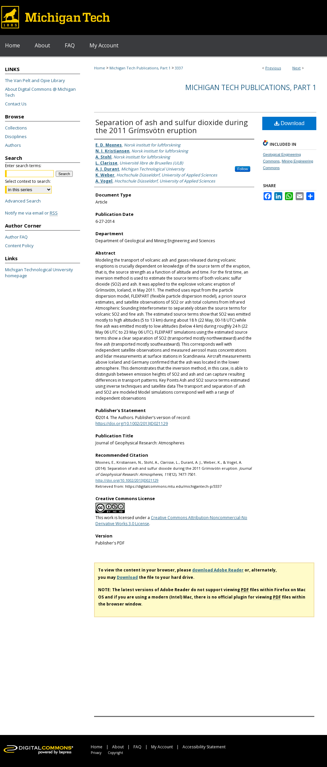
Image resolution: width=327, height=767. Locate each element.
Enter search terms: (23, 165)
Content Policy (19, 246)
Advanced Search (23, 201)
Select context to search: (28, 181)
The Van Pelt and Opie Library (35, 80)
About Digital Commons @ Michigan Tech (40, 92)
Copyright (115, 752)
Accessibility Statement (204, 747)
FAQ (137, 747)
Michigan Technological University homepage (39, 273)
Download (289, 123)
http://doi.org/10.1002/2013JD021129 (126, 480)
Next (296, 67)
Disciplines (16, 136)
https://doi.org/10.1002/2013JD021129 (131, 423)
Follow (242, 169)
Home (99, 67)
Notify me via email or (31, 213)
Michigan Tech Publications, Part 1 (140, 67)
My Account (162, 747)
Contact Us (16, 104)
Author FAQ (16, 237)
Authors (13, 145)
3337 (179, 67)
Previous (273, 67)
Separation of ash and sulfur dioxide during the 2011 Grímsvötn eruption (171, 126)
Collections (16, 128)
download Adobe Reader (218, 570)
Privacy (96, 752)
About (118, 747)
